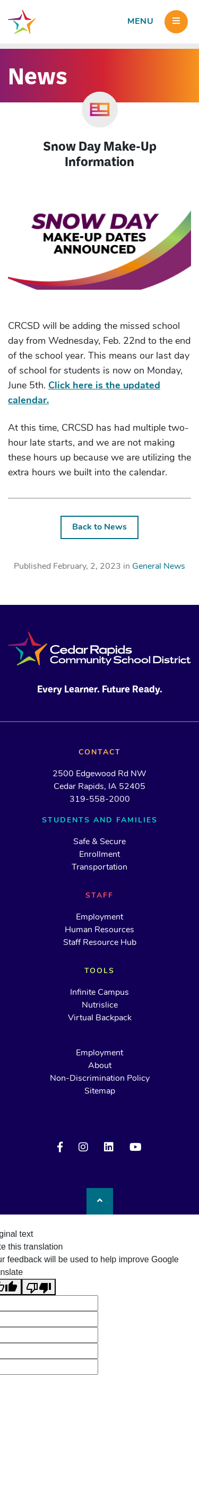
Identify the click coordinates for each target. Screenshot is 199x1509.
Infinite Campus (99, 992)
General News (158, 566)
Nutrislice (100, 1005)
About (99, 1066)
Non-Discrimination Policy (100, 1078)
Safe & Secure (99, 842)
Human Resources (99, 930)
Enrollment (99, 855)
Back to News (99, 527)
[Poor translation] (39, 1287)
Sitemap (99, 1091)
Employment (99, 917)
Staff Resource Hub (99, 943)
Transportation (99, 867)
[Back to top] (99, 1201)
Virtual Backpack (100, 1018)
